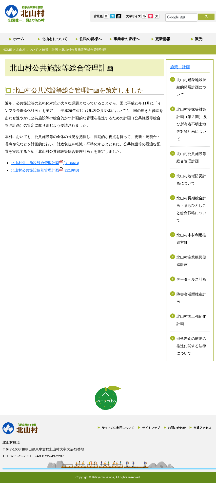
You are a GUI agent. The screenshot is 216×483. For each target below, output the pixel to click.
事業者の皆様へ (126, 39)
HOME (7, 50)
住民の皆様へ (90, 39)
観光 (198, 39)
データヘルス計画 (191, 279)
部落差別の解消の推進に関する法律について (191, 345)
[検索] (181, 17)
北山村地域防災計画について (191, 179)
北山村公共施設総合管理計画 (45, 163)
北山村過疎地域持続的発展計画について (191, 87)
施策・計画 (50, 50)
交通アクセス (202, 428)
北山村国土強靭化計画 (191, 320)
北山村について (55, 39)
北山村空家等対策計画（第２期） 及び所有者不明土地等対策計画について (192, 124)
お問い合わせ (177, 428)
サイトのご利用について (118, 428)
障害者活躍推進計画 (191, 298)
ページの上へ (106, 401)
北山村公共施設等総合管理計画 (191, 157)
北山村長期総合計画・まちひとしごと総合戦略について (191, 209)
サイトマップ (151, 428)
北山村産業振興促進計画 (191, 261)
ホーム (18, 39)
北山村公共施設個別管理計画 (45, 170)
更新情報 (162, 39)
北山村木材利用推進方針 (191, 238)
